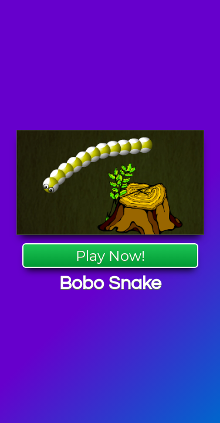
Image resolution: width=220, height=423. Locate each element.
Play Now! (110, 255)
